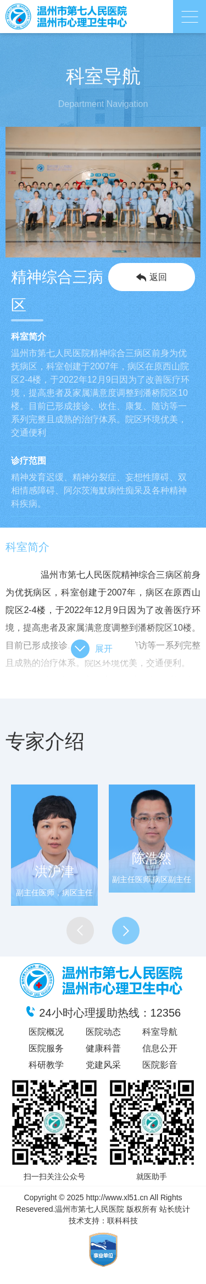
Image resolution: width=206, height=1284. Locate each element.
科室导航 (159, 1031)
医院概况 (46, 1031)
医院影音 (159, 1065)
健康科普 (103, 1048)
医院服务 (46, 1048)
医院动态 (103, 1031)
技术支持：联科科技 (103, 1220)
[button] (80, 930)
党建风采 (103, 1065)
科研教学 (46, 1065)
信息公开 (159, 1048)
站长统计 (174, 1209)
